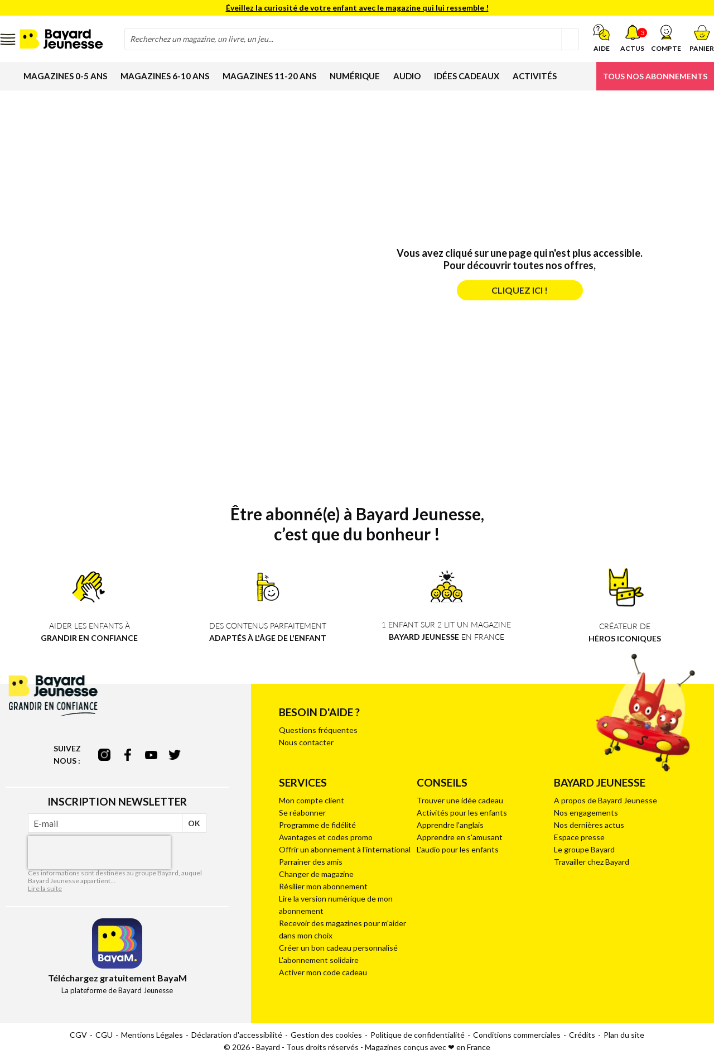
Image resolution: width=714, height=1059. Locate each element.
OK (194, 823)
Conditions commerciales (517, 1034)
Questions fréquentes (318, 730)
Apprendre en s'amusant (460, 837)
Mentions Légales (152, 1034)
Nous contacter (306, 742)
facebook (128, 755)
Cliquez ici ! (519, 290)
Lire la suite (45, 888)
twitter (174, 755)
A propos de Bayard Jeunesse (605, 800)
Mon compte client (311, 800)
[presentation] (99, 852)
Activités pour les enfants (462, 812)
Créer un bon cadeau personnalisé (338, 947)
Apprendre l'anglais (450, 825)
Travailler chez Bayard (591, 861)
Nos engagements (586, 812)
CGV (78, 1034)
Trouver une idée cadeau (460, 800)
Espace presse (579, 837)
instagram (104, 755)
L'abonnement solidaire (319, 960)
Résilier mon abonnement (323, 886)
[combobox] (351, 39)
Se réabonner (302, 812)
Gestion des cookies (326, 1034)
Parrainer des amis (310, 861)
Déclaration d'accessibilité (236, 1034)
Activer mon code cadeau (323, 972)
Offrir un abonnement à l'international (345, 849)
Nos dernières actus (589, 825)
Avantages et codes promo (326, 837)
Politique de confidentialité (417, 1034)
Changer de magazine (316, 874)
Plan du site (624, 1034)
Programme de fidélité (317, 825)
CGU (104, 1034)
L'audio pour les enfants (458, 849)
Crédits (582, 1034)
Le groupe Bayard (584, 849)
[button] (666, 38)
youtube (151, 755)
